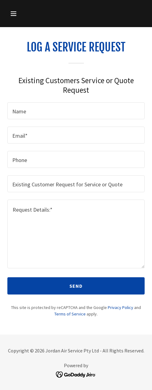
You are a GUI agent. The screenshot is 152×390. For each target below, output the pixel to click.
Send (76, 286)
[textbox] (76, 110)
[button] (23, 13)
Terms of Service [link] (70, 314)
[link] (76, 373)
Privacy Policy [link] (120, 307)
